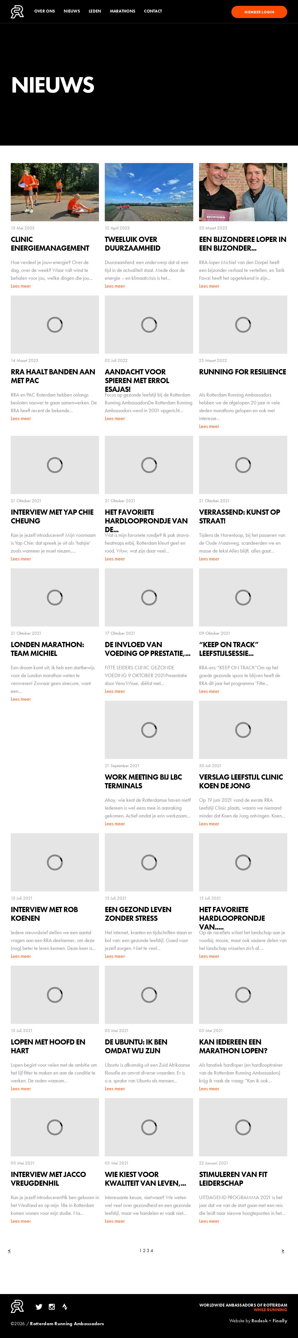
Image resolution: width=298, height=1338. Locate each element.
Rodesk (259, 1321)
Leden (95, 11)
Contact (153, 11)
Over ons (44, 11)
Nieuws (72, 11)
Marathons (123, 11)
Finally (280, 1321)
